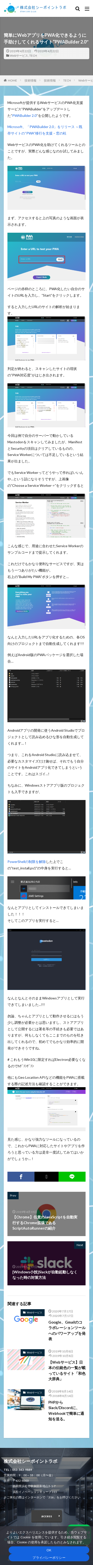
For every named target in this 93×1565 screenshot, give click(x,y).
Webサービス (19, 55)
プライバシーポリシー (48, 1558)
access (46, 1516)
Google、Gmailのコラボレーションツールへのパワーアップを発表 (67, 1330)
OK (49, 1550)
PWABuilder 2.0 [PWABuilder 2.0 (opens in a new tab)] (24, 115)
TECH (33, 55)
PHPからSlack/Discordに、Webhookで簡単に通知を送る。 (66, 1410)
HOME (12, 80)
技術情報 (30, 80)
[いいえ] (86, 1545)
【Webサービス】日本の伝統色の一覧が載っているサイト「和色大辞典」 (67, 1370)
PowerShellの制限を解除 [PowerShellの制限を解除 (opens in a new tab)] (26, 861)
